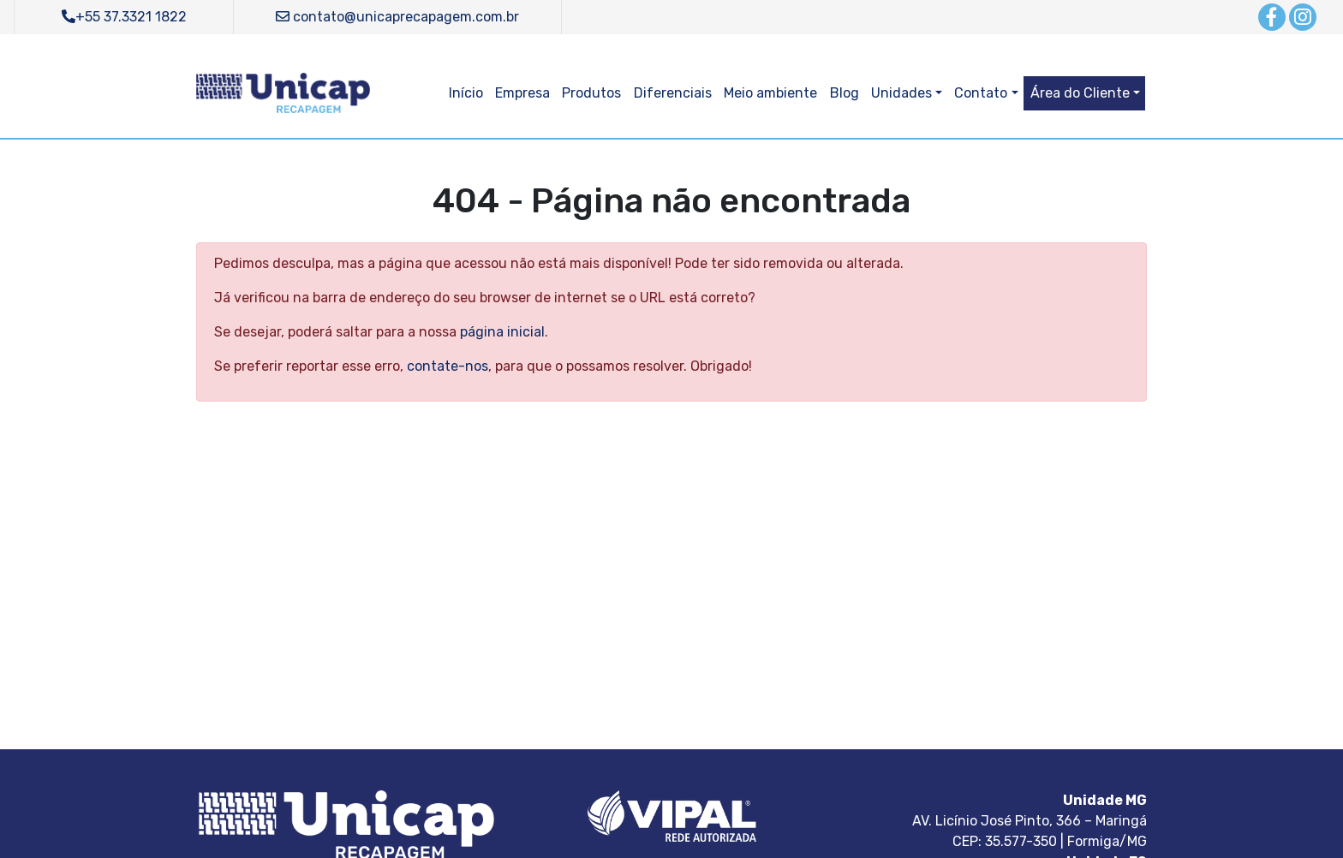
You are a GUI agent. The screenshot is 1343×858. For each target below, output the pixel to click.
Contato (980, 93)
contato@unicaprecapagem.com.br (397, 17)
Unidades (901, 93)
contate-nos (447, 366)
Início (466, 93)
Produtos (591, 93)
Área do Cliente (1080, 93)
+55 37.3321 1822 (124, 17)
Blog (844, 93)
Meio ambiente (770, 93)
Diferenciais (673, 93)
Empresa (522, 93)
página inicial (502, 332)
